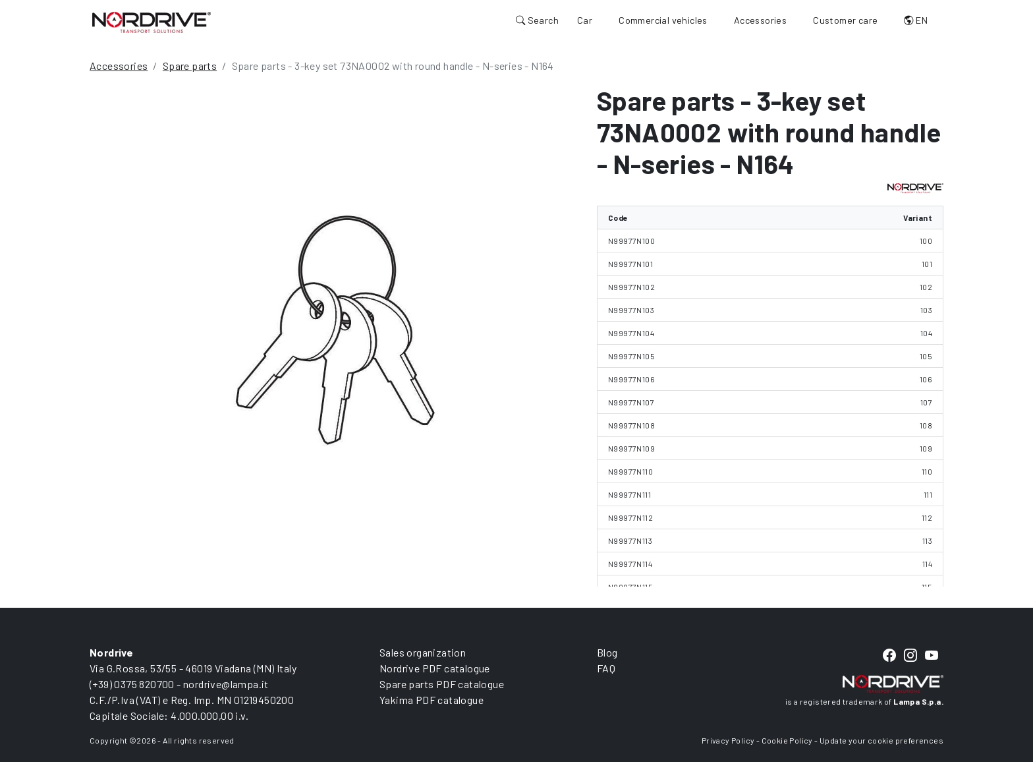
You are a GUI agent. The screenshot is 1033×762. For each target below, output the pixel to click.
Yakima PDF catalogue (431, 699)
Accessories (760, 20)
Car (584, 20)
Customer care (845, 20)
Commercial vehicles (663, 20)
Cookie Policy (787, 740)
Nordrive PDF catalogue (434, 668)
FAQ (606, 668)
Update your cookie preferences (881, 740)
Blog (607, 652)
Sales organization (422, 652)
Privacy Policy (728, 740)
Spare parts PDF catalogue (441, 684)
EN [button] (916, 20)
